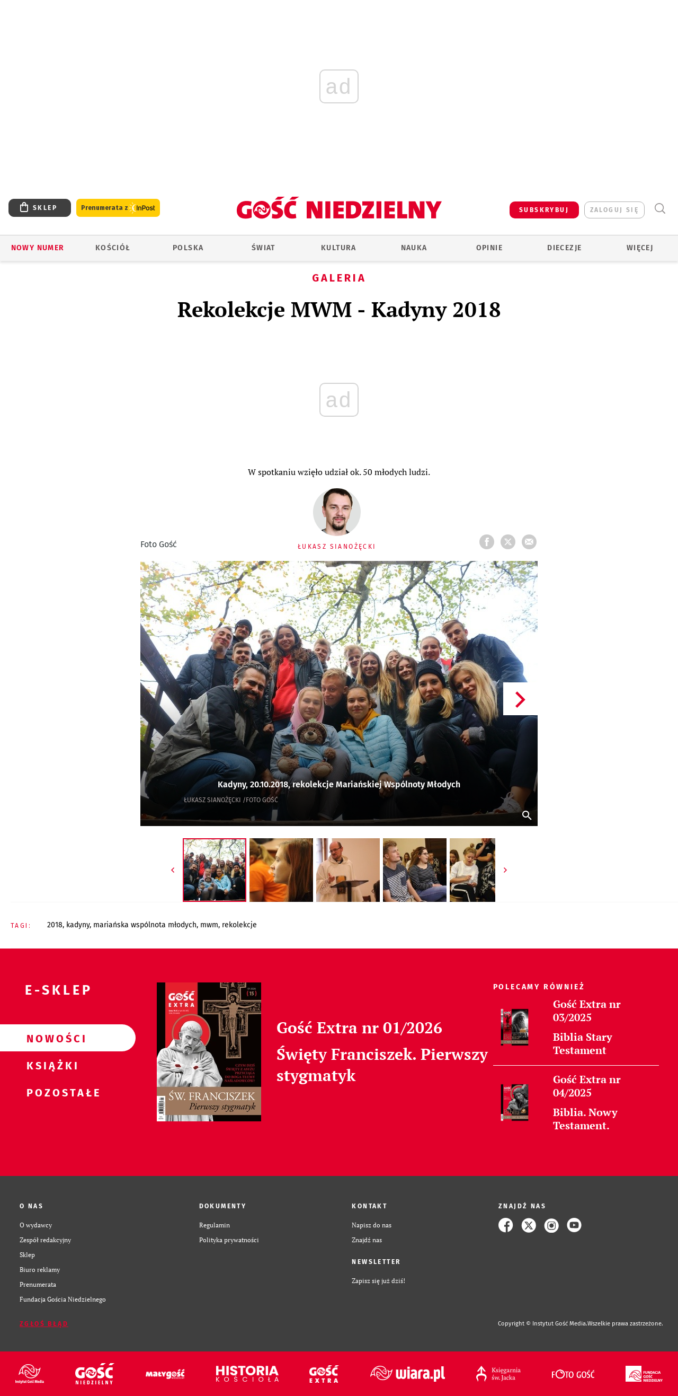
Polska (188, 247)
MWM (209, 924)
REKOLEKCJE (239, 924)
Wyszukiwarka (660, 208)
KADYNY (78, 924)
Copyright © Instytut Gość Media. (542, 1323)
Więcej (640, 247)
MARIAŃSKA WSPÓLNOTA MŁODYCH (145, 924)
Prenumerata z (118, 208)
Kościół (113, 247)
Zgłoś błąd (44, 1324)
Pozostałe (50, 1092)
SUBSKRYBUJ (544, 210)
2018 (55, 924)
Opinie (489, 247)
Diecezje (564, 247)
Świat (263, 247)
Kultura (338, 247)
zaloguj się (614, 210)
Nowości (50, 1038)
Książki (50, 1065)
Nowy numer (38, 247)
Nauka (414, 247)
